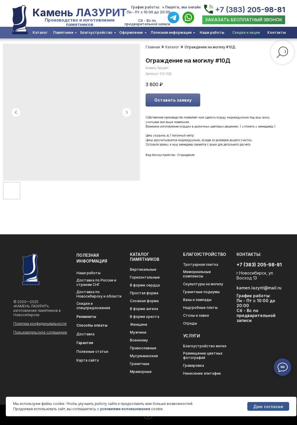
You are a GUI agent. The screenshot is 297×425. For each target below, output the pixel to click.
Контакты (276, 32)
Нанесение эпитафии (202, 373)
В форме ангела (144, 309)
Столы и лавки (196, 315)
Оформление (131, 32)
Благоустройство (96, 32)
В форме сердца (145, 285)
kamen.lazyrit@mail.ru (259, 287)
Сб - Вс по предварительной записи (147, 22)
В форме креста (144, 316)
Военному (139, 340)
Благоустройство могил (204, 346)
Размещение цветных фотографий (203, 355)
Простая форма (144, 293)
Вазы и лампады (197, 300)
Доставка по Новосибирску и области (98, 294)
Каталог (40, 32)
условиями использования (125, 409)
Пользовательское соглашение (40, 332)
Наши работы (212, 32)
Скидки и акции (246, 32)
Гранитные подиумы (201, 292)
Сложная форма (144, 301)
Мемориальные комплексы (197, 274)
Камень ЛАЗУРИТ (80, 12)
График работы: (145, 7)
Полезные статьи (92, 351)
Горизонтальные (145, 277)
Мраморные (141, 371)
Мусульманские (144, 356)
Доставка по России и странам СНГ (96, 282)
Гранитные (139, 364)
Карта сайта (87, 360)
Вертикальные (143, 269)
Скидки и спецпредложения (93, 305)
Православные (143, 348)
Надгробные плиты (200, 307)
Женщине (138, 324)
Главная (153, 47)
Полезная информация (171, 32)
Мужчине (138, 332)
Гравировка (193, 365)
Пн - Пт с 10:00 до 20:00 (148, 12)
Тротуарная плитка (200, 264)
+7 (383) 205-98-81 (250, 9)
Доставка (85, 334)
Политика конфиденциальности (40, 323)
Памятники (63, 32)
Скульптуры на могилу (203, 284)
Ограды (190, 323)
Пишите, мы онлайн (183, 7)
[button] (243, 19)
